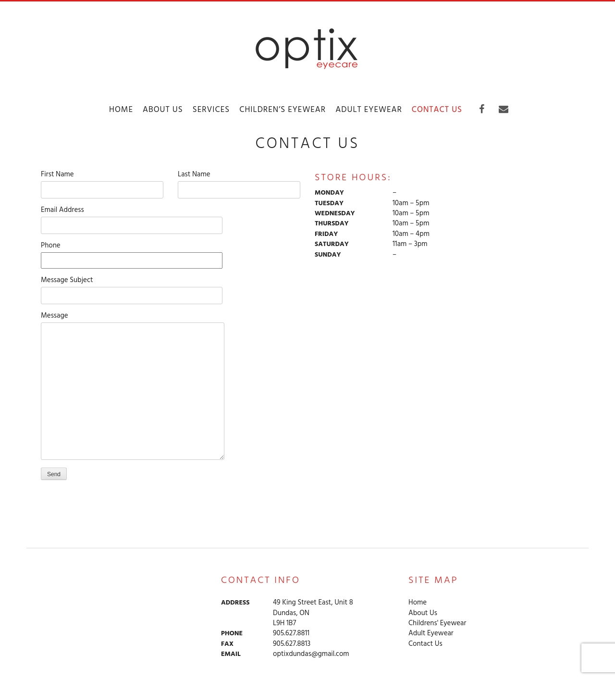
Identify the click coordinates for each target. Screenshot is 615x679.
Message (132, 322)
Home (121, 109)
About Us (163, 109)
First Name (102, 182)
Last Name (239, 182)
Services (211, 109)
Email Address (131, 218)
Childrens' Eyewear (437, 623)
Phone (131, 253)
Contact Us (437, 109)
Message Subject (131, 288)
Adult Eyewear (368, 109)
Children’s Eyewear (282, 109)
